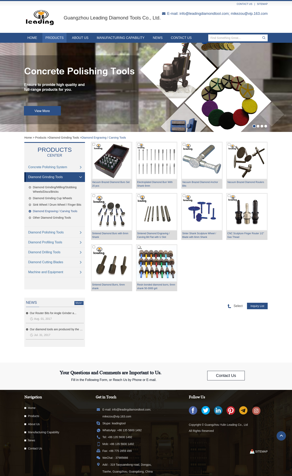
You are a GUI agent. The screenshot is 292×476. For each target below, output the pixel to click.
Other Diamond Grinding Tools (52, 217)
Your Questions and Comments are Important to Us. (110, 372)
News (158, 38)
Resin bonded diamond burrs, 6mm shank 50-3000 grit (156, 286)
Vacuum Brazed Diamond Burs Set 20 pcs (111, 184)
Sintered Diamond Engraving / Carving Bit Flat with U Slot (153, 235)
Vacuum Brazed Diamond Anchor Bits (200, 184)
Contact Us (181, 38)
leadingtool (119, 423)
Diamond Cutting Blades (45, 262)
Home (32, 38)
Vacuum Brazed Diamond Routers (245, 182)
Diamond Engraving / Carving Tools (104, 137)
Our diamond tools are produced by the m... (57, 329)
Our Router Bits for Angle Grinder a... (53, 313)
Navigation (33, 397)
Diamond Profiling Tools (45, 242)
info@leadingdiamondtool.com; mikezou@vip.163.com (223, 14)
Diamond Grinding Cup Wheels (52, 198)
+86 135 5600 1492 (129, 430)
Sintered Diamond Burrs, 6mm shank (108, 286)
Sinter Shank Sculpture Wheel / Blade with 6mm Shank (199, 235)
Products (54, 38)
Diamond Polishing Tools (46, 232)
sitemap (262, 4)
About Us (80, 38)
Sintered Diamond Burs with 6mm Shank (110, 235)
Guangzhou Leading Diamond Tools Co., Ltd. (112, 17)
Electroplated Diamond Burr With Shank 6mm (155, 184)
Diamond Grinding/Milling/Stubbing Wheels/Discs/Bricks (55, 189)
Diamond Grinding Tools (64, 137)
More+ (78, 303)
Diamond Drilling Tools (44, 252)
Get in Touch (106, 397)
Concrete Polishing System (47, 167)
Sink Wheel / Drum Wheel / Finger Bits (57, 204)
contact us (244, 4)
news (31, 303)
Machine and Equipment (45, 272)
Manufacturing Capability (120, 38)
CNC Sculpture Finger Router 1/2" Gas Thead (245, 235)
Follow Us (197, 397)
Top (281, 436)
